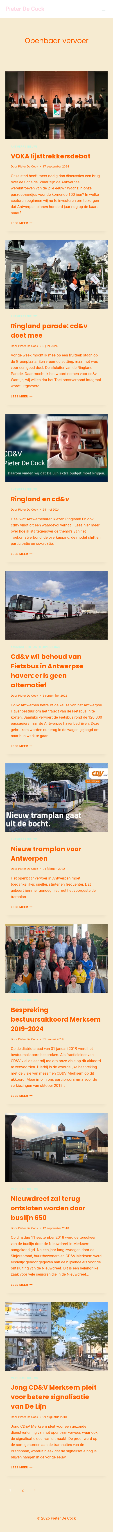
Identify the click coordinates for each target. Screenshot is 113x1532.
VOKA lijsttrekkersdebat (50, 156)
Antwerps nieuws (24, 146)
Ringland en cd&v (40, 499)
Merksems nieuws (24, 1000)
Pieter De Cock (28, 166)
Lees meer (22, 223)
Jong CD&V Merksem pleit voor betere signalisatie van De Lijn (54, 1397)
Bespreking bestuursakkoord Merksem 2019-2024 (56, 1019)
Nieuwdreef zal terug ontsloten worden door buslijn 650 (48, 1208)
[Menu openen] (103, 8)
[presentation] (56, 105)
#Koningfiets (21, 647)
